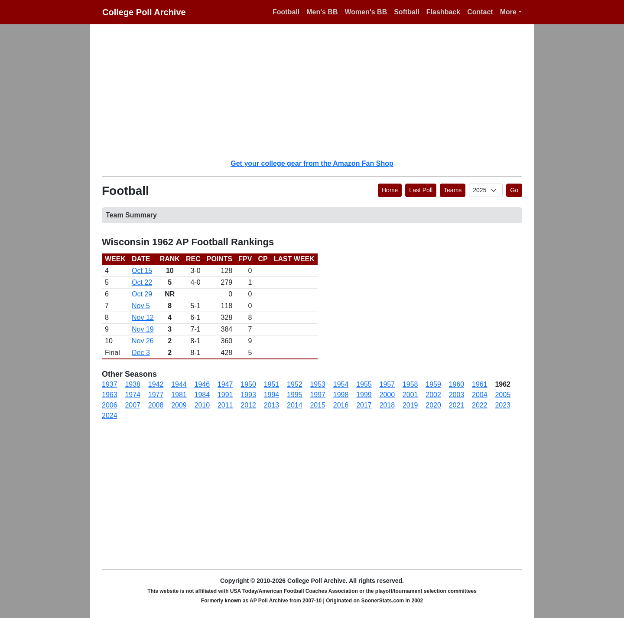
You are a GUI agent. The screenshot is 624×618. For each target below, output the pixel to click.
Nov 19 (143, 329)
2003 (457, 394)
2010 (202, 405)
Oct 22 (142, 282)
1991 (225, 394)
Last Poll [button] (420, 190)
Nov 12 (143, 317)
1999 (364, 394)
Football (286, 12)
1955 (364, 384)
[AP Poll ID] (486, 190)
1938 (132, 384)
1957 (387, 384)
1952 (294, 384)
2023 (502, 405)
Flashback (443, 12)
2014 (294, 405)
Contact (480, 12)
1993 (248, 394)
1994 (272, 394)
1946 (202, 384)
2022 (480, 405)
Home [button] (390, 190)
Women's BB (365, 12)
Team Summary (131, 215)
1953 (317, 384)
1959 (433, 384)
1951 (272, 384)
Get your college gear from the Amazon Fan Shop (312, 163)
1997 (317, 394)
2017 (364, 405)
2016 (341, 405)
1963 (109, 394)
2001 (410, 394)
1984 (202, 394)
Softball (406, 12)
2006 (109, 405)
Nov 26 (143, 341)
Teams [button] (453, 190)
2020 (433, 405)
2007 (132, 405)
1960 (457, 384)
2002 (433, 394)
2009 (179, 405)
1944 (179, 384)
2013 (272, 405)
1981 (179, 394)
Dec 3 (141, 352)
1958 (410, 384)
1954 (341, 384)
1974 (132, 394)
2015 (317, 405)
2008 (156, 405)
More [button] (508, 12)
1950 (248, 384)
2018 (387, 405)
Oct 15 (142, 270)
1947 (225, 384)
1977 (156, 394)
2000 (387, 394)
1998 (341, 394)
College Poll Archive (144, 12)
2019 (410, 405)
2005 (502, 394)
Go (514, 190)
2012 (248, 405)
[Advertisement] (317, 91)
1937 (109, 384)
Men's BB (322, 12)
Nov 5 (141, 305)
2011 (225, 405)
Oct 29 (142, 294)
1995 (294, 394)
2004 (480, 394)
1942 (156, 384)
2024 (109, 415)
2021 (457, 405)
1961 (480, 384)
